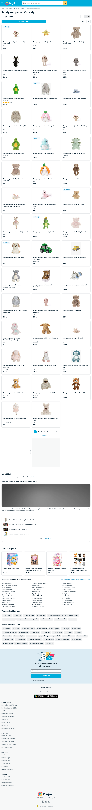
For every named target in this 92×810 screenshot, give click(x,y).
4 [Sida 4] (44, 431)
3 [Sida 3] (41, 431)
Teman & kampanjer (7, 716)
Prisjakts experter (7, 714)
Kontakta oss (5, 760)
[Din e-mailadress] (46, 671)
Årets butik (4, 719)
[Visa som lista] (85, 16)
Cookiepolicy (5, 780)
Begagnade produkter (8, 728)
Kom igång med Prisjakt (9, 705)
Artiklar (3, 711)
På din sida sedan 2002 (9, 708)
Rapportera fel (46, 435)
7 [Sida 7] (52, 431)
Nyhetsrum (4, 766)
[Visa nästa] (56, 431)
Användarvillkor (6, 777)
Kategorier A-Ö (6, 722)
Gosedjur (23, 8)
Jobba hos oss (6, 763)
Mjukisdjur (32, 477)
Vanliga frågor (5, 758)
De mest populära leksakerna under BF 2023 (20, 481)
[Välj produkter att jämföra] (83, 21)
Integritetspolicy (6, 782)
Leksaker (16, 8)
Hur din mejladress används (37, 680)
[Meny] (2, 3)
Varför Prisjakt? (6, 736)
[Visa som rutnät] (82, 16)
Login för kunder (6, 747)
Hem (3, 8)
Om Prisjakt (5, 755)
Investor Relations (7, 769)
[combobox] (42, 3)
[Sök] (65, 3)
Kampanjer (4, 725)
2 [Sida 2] (38, 431)
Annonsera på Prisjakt (8, 741)
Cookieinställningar (7, 785)
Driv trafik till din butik (8, 738)
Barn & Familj (9, 8)
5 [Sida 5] (47, 431)
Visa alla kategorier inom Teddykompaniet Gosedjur (75, 579)
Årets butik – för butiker (8, 744)
